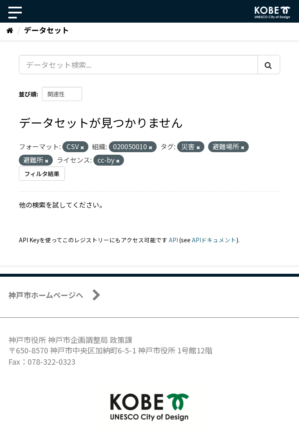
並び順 (27, 94)
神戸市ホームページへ (45, 294)
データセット (46, 29)
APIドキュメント (214, 240)
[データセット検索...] (138, 64)
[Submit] (269, 64)
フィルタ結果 (41, 173)
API (173, 240)
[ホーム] (9, 29)
